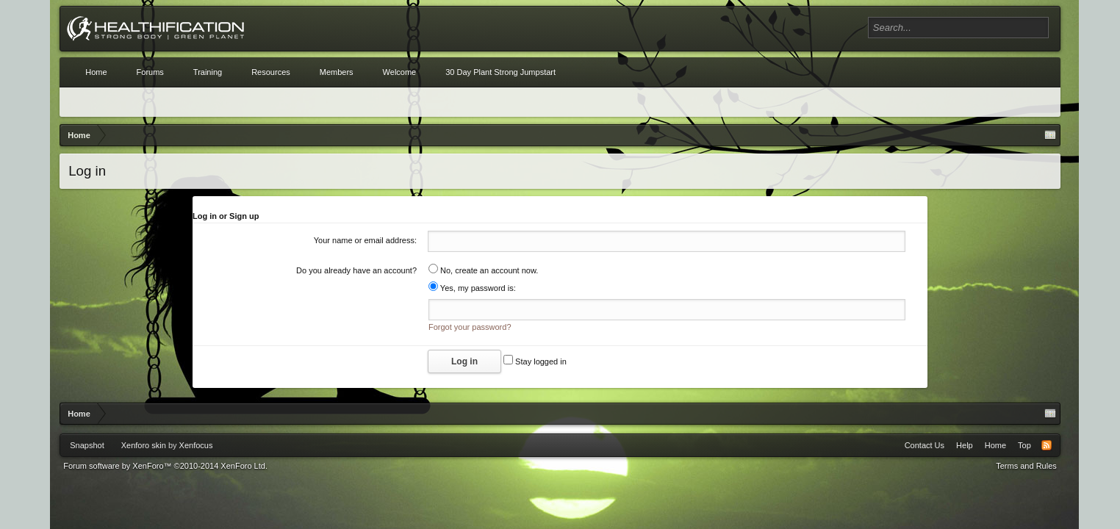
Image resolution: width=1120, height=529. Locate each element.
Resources (270, 72)
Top (1024, 445)
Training (207, 72)
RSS (1046, 445)
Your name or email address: (365, 240)
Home (96, 72)
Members (336, 72)
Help (964, 445)
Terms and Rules (1026, 465)
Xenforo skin (143, 445)
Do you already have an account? (356, 270)
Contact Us (924, 445)
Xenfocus (196, 445)
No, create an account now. (483, 270)
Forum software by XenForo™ (165, 465)
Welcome (400, 72)
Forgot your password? (469, 327)
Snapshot (87, 445)
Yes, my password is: (472, 288)
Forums (150, 72)
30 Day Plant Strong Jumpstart (500, 72)
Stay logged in (535, 361)
